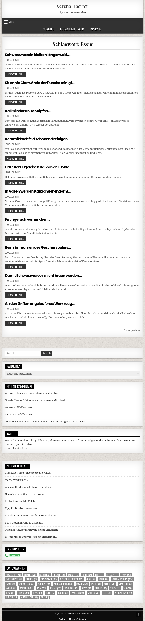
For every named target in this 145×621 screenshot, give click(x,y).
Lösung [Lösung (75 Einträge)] (82, 583)
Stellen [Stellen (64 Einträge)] (101, 587)
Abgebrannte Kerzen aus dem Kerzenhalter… (31, 514)
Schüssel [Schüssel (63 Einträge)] (71, 587)
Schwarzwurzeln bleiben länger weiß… (38, 54)
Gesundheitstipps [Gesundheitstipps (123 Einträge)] (71, 578)
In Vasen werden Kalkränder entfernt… (38, 190)
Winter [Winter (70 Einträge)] (93, 592)
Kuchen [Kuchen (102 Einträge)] (44, 583)
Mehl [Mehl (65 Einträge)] (96, 583)
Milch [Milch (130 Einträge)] (109, 583)
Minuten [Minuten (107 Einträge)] (125, 583)
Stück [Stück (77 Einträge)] (115, 587)
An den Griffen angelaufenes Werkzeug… (40, 303)
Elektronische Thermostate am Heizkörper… (31, 536)
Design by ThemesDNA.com (72, 618)
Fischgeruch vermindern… (28, 219)
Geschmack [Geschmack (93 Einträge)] (49, 578)
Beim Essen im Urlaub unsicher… (24, 521)
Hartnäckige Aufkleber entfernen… (25, 493)
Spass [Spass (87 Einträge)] (86, 587)
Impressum (95, 29)
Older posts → (131, 329)
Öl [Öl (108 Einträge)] (45, 596)
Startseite (48, 29)
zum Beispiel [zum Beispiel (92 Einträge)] (29, 596)
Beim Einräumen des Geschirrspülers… (39, 246)
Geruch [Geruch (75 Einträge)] (31, 578)
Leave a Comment (12, 60)
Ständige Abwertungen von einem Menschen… (32, 529)
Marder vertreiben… (16, 479)
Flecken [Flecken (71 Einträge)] (112, 574)
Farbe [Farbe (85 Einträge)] (87, 574)
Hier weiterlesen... (16, 74)
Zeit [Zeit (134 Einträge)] (107, 592)
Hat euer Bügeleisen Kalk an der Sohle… (39, 166)
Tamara (9, 413)
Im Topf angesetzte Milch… (20, 500)
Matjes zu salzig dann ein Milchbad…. (39, 392)
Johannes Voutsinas (17, 420)
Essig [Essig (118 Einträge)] (73, 574)
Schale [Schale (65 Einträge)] (55, 587)
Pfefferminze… (25, 406)
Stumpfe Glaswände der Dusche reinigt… (40, 82)
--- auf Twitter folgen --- (19, 447)
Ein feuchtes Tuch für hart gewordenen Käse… (60, 420)
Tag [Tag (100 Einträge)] (127, 587)
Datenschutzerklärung (72, 29)
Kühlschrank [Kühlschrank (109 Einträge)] (63, 583)
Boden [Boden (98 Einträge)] (44, 574)
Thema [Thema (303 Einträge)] (23, 592)
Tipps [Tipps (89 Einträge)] (37, 592)
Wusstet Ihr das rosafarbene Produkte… (28, 486)
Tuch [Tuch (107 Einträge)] (63, 592)
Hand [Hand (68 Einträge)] (103, 578)
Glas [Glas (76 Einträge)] (90, 578)
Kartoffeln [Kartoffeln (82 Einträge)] (26, 583)
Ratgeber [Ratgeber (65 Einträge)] (26, 587)
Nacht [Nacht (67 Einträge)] (11, 587)
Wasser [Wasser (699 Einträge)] (78, 592)
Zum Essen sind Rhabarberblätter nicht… (29, 472)
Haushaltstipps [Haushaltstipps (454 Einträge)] (122, 578)
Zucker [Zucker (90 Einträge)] (11, 596)
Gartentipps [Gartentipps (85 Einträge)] (14, 578)
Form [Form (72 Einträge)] (126, 574)
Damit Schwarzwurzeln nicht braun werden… (44, 275)
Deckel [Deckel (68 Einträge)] (59, 574)
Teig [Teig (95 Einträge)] (10, 592)
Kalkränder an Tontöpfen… (28, 110)
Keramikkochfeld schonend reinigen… (38, 138)
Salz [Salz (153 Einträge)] (41, 587)
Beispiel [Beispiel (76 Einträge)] (30, 574)
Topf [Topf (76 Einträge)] (50, 592)
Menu (11, 22)
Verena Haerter (72, 6)
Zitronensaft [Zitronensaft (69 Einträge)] (123, 592)
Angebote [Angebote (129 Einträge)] (13, 574)
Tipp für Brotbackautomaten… (22, 507)
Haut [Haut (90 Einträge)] (10, 583)
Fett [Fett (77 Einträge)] (99, 574)
